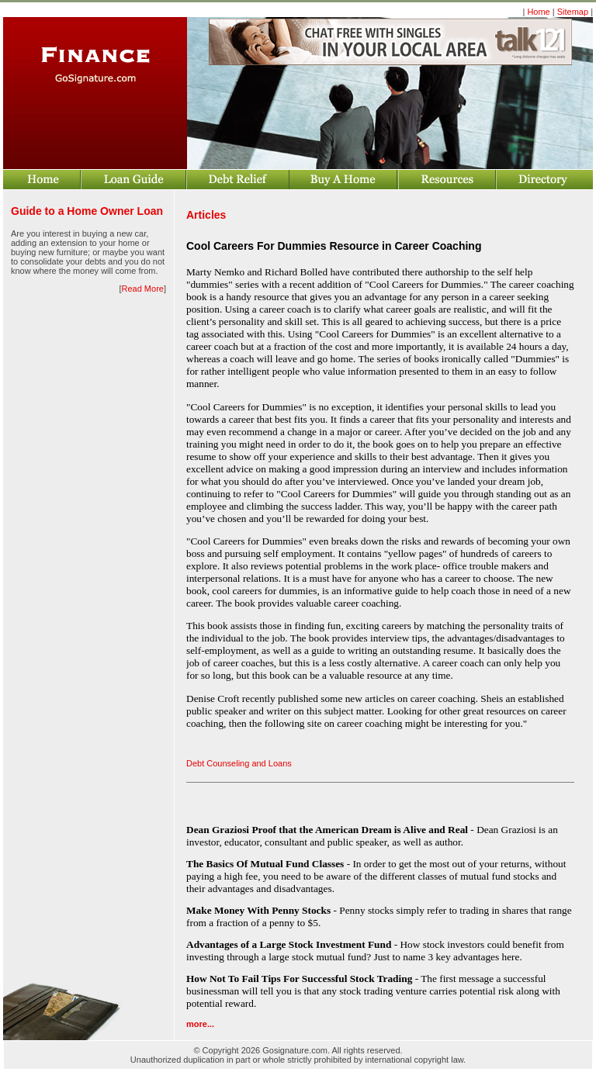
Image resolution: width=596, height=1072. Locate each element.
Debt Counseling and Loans (239, 763)
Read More (143, 288)
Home (538, 11)
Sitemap (572, 11)
